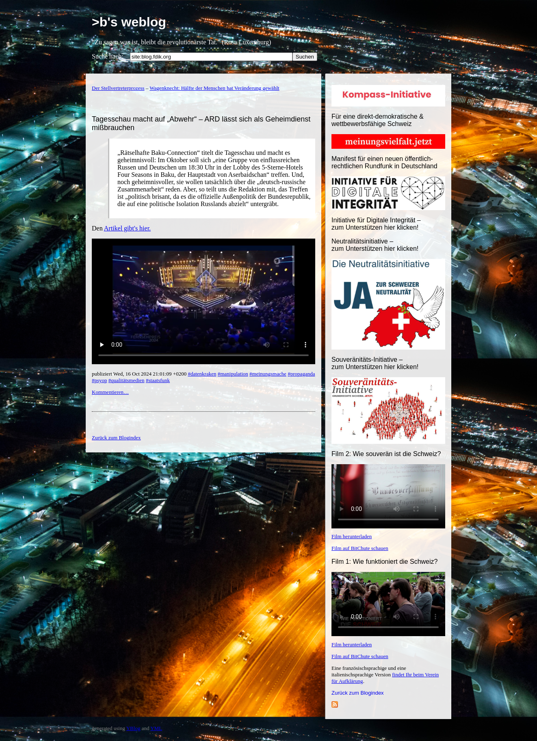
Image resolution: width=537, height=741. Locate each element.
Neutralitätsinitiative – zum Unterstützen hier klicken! (374, 245)
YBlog (133, 728)
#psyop (99, 380)
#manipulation (233, 374)
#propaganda (301, 374)
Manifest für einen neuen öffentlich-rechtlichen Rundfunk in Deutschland (384, 162)
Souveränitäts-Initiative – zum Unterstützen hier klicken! (374, 363)
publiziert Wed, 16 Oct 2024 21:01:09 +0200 (140, 374)
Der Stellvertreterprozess (118, 88)
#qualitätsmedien (126, 380)
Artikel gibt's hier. (127, 228)
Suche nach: (107, 56)
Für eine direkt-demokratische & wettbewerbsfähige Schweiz (377, 120)
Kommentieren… (110, 392)
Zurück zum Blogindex (357, 693)
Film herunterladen (351, 536)
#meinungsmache (267, 374)
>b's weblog (129, 22)
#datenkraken (202, 374)
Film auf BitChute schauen (359, 548)
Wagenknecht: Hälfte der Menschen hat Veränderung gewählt (214, 88)
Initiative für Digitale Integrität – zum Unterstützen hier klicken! (376, 224)
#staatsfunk (158, 380)
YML (156, 728)
